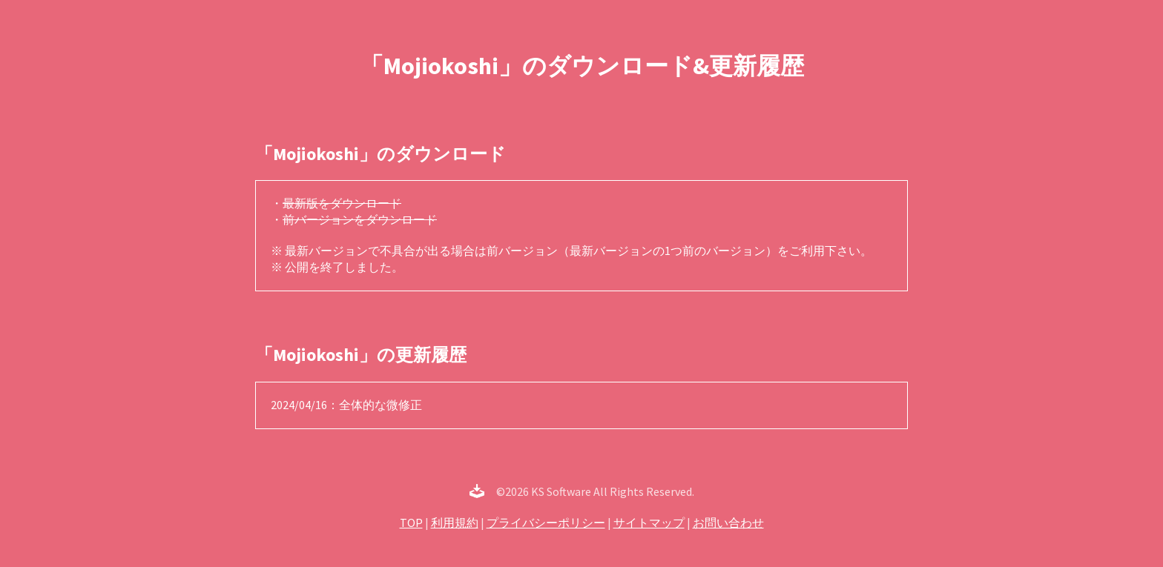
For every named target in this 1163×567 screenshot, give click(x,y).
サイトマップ (649, 522)
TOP (411, 522)
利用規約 (454, 522)
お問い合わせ (728, 522)
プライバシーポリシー (546, 522)
